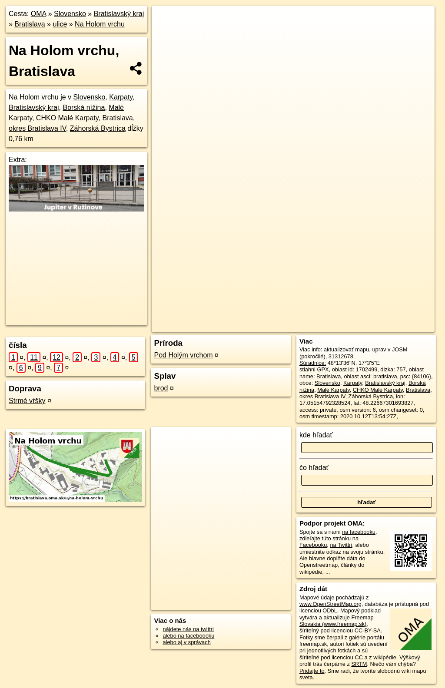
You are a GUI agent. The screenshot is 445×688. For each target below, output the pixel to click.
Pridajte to (312, 671)
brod (161, 388)
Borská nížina (84, 107)
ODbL (329, 610)
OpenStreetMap (262, 311)
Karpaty (121, 97)
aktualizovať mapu (346, 349)
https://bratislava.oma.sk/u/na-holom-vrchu (384, 311)
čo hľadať (314, 467)
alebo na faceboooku (188, 635)
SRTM (359, 664)
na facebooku (358, 532)
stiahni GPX (314, 369)
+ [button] (166, 20)
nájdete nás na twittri (188, 629)
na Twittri (341, 545)
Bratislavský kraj (119, 13)
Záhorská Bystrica (98, 128)
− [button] (166, 33)
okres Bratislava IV (37, 128)
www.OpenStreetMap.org (330, 604)
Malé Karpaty (333, 390)
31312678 (341, 356)
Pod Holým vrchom (183, 355)
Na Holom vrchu (100, 24)
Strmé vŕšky (27, 400)
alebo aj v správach (186, 642)
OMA (38, 13)
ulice (60, 24)
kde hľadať (316, 435)
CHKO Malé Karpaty (67, 118)
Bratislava (29, 24)
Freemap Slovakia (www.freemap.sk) (336, 620)
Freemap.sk (307, 311)
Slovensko (70, 13)
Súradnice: (312, 363)
